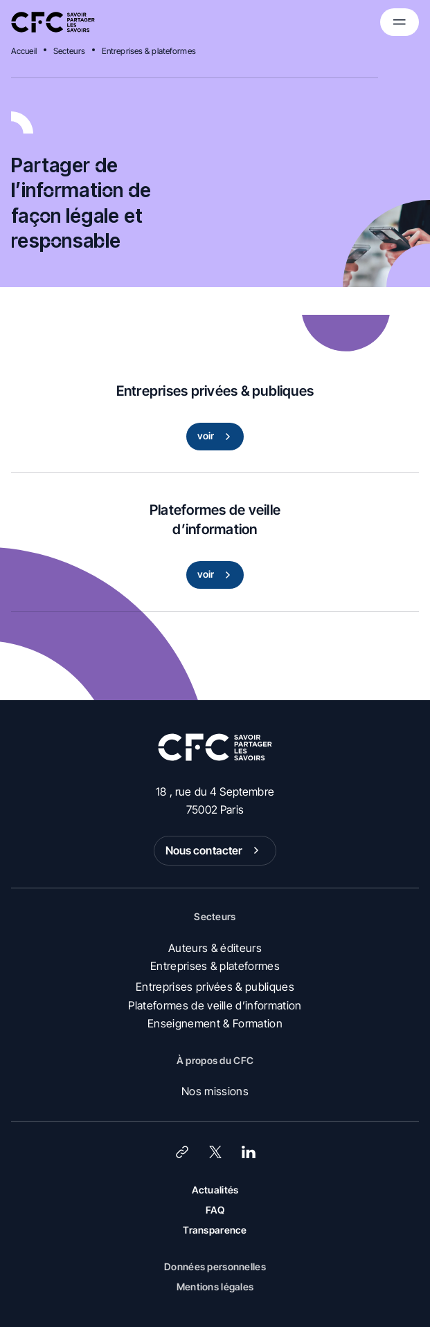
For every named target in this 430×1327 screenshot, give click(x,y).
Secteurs (69, 51)
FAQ (215, 1210)
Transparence (215, 1230)
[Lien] (182, 1152)
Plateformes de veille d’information (214, 1005)
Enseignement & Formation (215, 1023)
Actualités (215, 1190)
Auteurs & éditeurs (215, 948)
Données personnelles (215, 1266)
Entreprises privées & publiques (215, 987)
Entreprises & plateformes (149, 51)
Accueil (24, 51)
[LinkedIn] (248, 1152)
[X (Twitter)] (215, 1152)
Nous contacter (215, 850)
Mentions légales (215, 1286)
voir (217, 436)
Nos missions (215, 1091)
